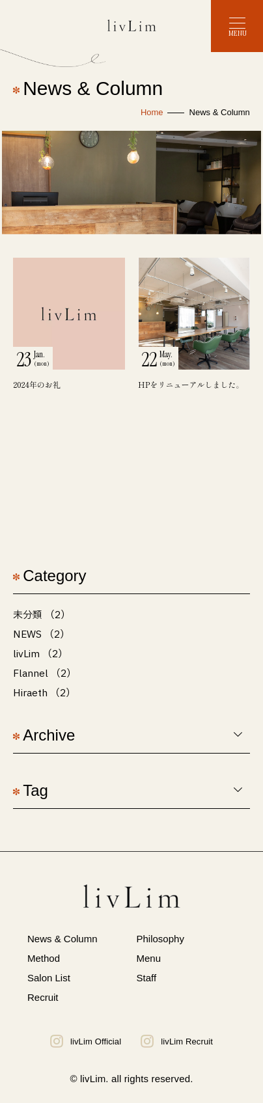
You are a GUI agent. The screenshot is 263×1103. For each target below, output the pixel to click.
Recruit (43, 997)
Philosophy (160, 938)
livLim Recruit (177, 1041)
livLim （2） (40, 654)
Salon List (48, 977)
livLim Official (85, 1041)
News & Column (62, 938)
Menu (149, 958)
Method (43, 958)
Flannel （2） (44, 673)
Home (152, 112)
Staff (147, 977)
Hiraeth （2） (44, 693)
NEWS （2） (41, 634)
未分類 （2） (41, 615)
